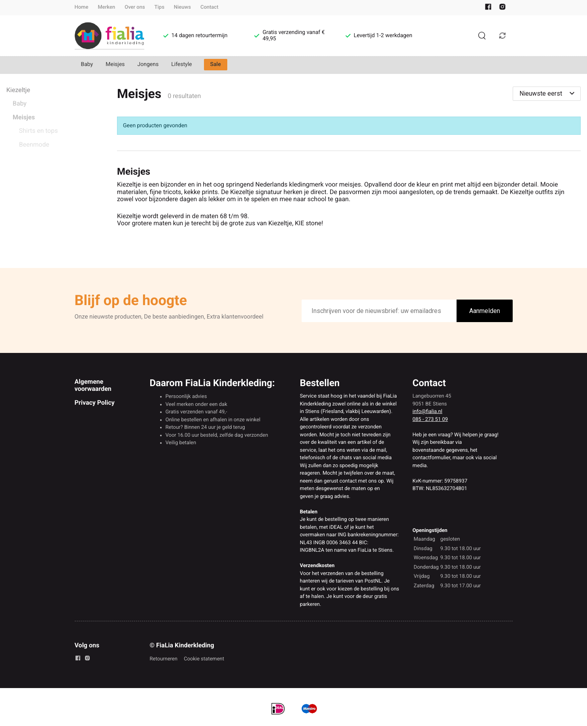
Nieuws (182, 7)
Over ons (135, 7)
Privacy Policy (95, 402)
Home (82, 7)
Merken (106, 7)
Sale (215, 64)
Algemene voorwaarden (93, 385)
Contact (209, 7)
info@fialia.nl (427, 412)
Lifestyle (181, 64)
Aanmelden (484, 311)
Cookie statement (204, 659)
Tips (159, 7)
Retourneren (163, 659)
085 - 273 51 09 (430, 419)
